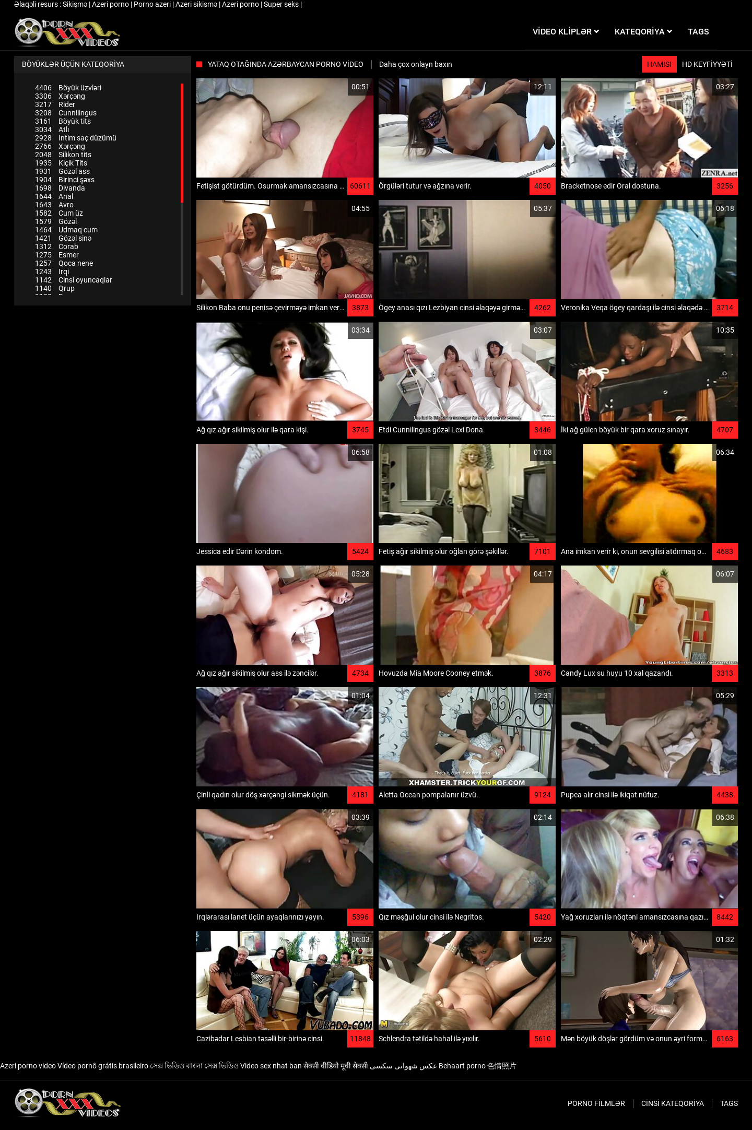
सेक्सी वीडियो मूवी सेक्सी (335, 1066)
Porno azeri (153, 4)
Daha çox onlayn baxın (415, 64)
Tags (729, 1103)
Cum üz (59, 213)
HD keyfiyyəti (707, 64)
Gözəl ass (62, 171)
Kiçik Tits (61, 163)
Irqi (52, 271)
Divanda (60, 188)
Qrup (55, 288)
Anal (54, 196)
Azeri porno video (28, 1066)
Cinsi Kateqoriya (672, 1103)
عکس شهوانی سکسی (403, 1066)
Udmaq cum (66, 230)
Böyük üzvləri (68, 88)
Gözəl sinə (63, 238)
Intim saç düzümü (75, 138)
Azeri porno (111, 4)
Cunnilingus (66, 113)
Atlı (52, 129)
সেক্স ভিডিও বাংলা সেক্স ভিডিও (194, 1066)
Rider (55, 104)
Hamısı (659, 64)
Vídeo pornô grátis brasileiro (102, 1066)
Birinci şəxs (65, 179)
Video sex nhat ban (271, 1066)
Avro (54, 205)
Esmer (57, 255)
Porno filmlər (596, 1103)
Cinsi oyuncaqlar (73, 280)
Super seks (282, 4)
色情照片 (501, 1066)
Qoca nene (64, 263)
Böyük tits (63, 121)
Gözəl (56, 221)
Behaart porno (462, 1066)
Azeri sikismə (197, 4)
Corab (56, 246)
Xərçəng (60, 96)
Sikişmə (76, 4)
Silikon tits (63, 154)
